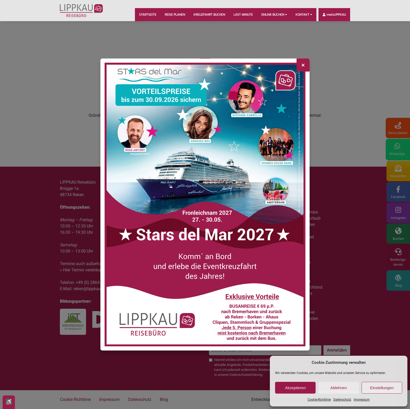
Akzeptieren (295, 387)
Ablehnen (338, 387)
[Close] (303, 65)
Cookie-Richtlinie (319, 399)
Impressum (362, 399)
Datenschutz (342, 399)
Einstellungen (382, 387)
